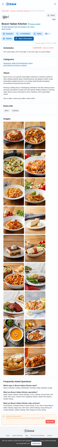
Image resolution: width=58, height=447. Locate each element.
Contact (49, 435)
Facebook (8, 34)
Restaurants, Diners (26, 63)
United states (5, 11)
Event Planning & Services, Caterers (15, 65)
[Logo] (11, 4)
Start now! (50, 421)
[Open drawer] (3, 4)
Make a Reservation (23, 39)
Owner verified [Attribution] (34, 24)
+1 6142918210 (23, 34)
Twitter (38, 34)
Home (8, 435)
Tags (26, 435)
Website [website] (7, 39)
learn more (36, 440)
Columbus (13, 11)
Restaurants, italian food (23, 11)
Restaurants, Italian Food (11, 63)
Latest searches (17, 435)
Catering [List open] (15, 110)
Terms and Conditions (38, 435)
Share (51, 15)
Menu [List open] (7, 110)
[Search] (55, 4)
